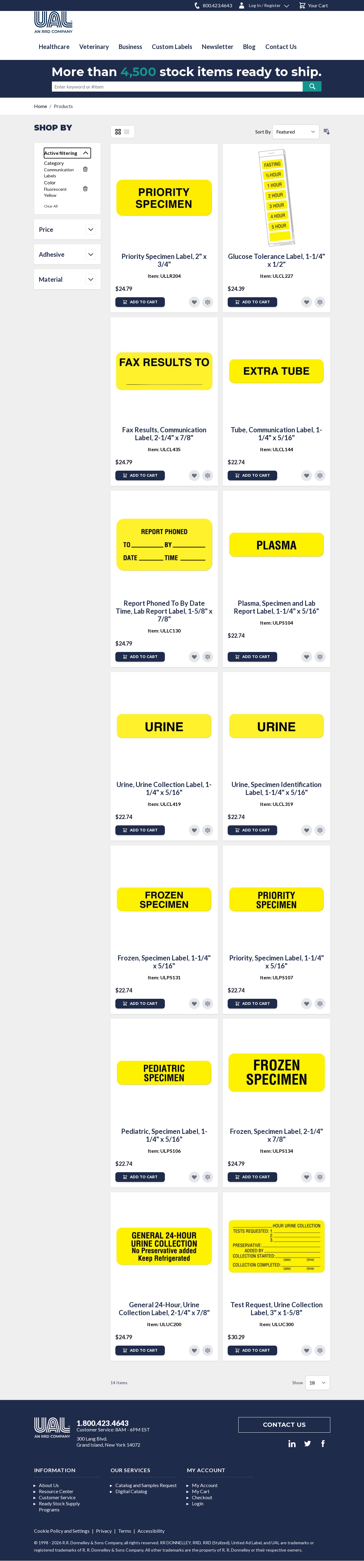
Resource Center (56, 1491)
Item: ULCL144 (276, 449)
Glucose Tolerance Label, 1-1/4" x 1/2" (276, 260)
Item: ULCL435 (164, 449)
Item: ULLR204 (164, 276)
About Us (49, 1485)
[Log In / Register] (263, 4)
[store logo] (53, 22)
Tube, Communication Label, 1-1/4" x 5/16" (276, 434)
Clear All (51, 206)
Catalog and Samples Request (146, 1485)
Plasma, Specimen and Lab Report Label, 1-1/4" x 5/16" (276, 607)
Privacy (104, 1531)
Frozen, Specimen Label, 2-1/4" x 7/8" (276, 1135)
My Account (205, 1485)
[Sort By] (295, 131)
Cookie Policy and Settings (62, 1531)
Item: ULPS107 (276, 977)
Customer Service (57, 1497)
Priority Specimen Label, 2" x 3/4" (164, 260)
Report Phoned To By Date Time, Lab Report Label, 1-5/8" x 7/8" (164, 611)
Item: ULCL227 (276, 276)
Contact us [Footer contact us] (284, 1424)
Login (197, 1503)
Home (40, 106)
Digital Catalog (131, 1491)
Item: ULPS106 (164, 1151)
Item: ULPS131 (164, 977)
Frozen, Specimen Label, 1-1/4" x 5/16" (164, 962)
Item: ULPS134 (276, 1151)
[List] (126, 131)
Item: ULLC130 (164, 630)
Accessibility (151, 1531)
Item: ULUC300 (277, 1324)
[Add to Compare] (207, 302)
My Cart (200, 1491)
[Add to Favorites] (194, 302)
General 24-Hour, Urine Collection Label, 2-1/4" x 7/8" (164, 1309)
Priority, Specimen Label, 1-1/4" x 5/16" (276, 962)
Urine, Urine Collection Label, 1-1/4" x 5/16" (164, 788)
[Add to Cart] (140, 302)
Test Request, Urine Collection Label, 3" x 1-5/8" (276, 1309)
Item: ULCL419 (164, 804)
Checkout (202, 1497)
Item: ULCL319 (276, 804)
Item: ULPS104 (276, 622)
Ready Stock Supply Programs (59, 1506)
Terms (124, 1531)
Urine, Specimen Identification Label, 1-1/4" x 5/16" (276, 788)
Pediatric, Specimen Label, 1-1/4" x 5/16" (164, 1135)
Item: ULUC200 (164, 1324)
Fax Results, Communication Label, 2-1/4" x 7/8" (164, 434)
